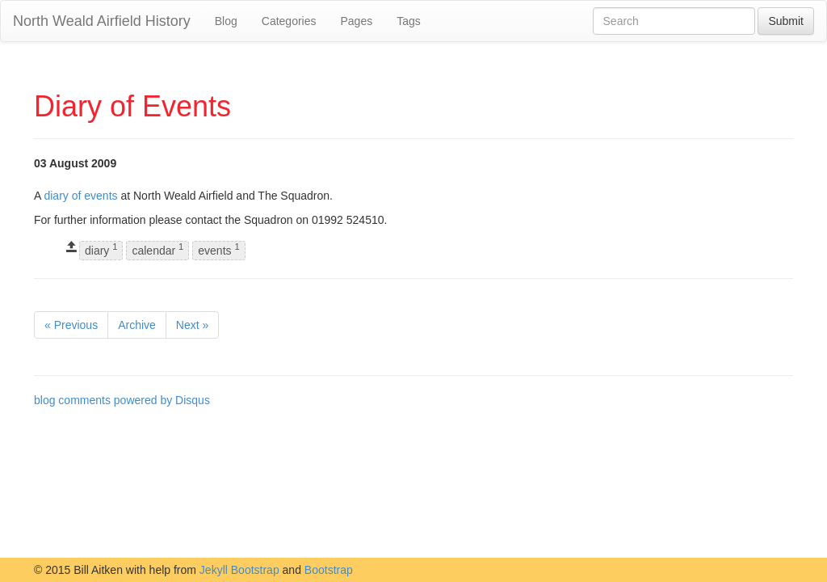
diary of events (80, 195)
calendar (157, 250)
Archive (137, 324)
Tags (409, 21)
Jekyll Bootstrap (239, 569)
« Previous (71, 324)
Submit (786, 21)
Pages (356, 21)
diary (101, 250)
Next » (192, 324)
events (218, 250)
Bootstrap (328, 569)
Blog (226, 21)
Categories (289, 21)
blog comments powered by (122, 400)
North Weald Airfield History (102, 21)
